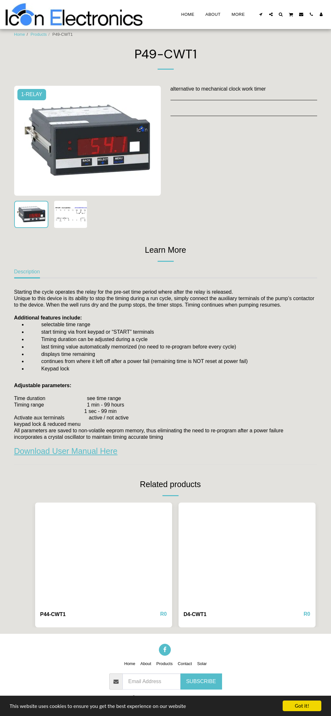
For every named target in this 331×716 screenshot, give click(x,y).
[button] (261, 14)
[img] (103, 554)
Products (39, 34)
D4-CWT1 (195, 614)
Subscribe (201, 681)
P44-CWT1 (53, 614)
